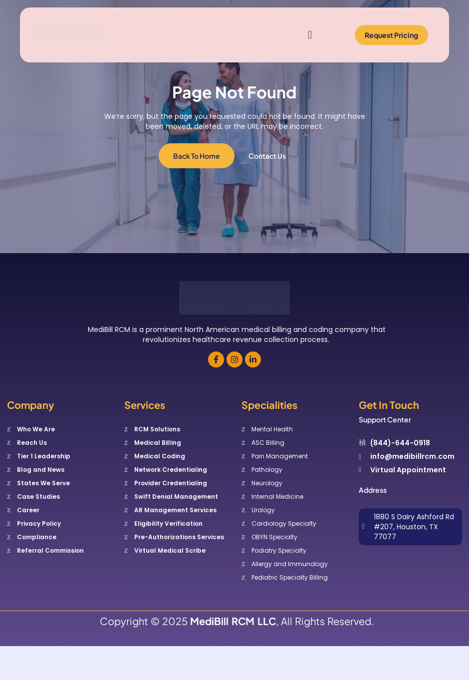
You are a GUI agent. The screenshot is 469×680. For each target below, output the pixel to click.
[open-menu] (308, 34)
